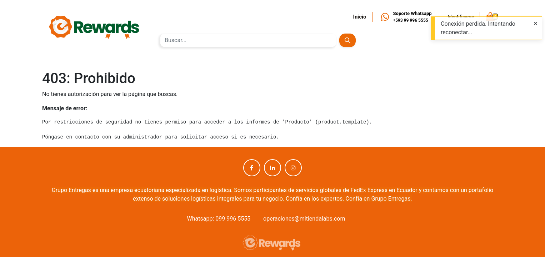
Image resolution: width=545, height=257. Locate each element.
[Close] (535, 23)
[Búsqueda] (347, 40)
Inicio (359, 17)
